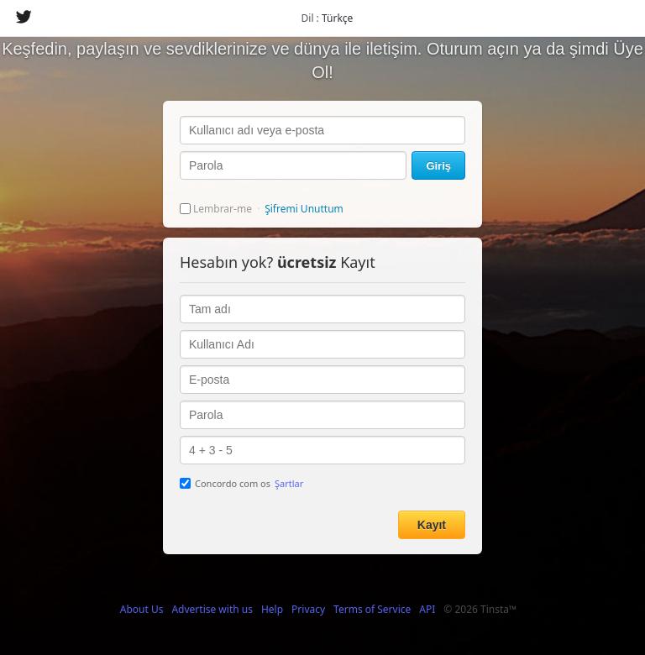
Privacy (308, 609)
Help (272, 609)
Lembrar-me (216, 208)
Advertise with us (212, 609)
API (427, 609)
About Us (142, 609)
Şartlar (289, 483)
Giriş (438, 166)
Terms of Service (372, 609)
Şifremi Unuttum (304, 209)
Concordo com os (241, 483)
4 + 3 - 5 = (322, 450)
